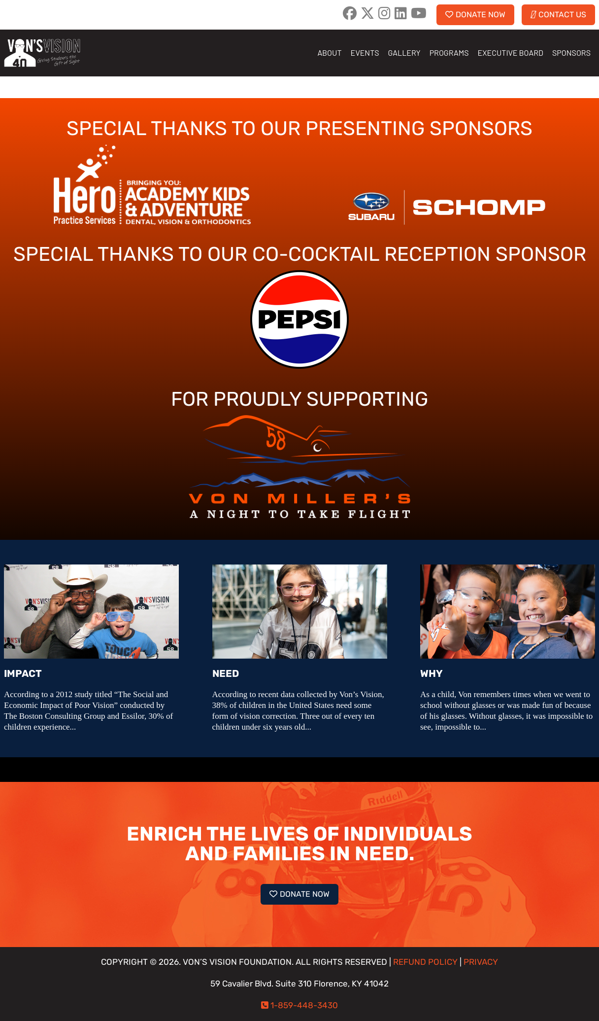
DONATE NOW (475, 14)
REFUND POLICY (425, 962)
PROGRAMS (449, 52)
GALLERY (404, 52)
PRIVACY (481, 962)
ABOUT (329, 52)
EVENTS (365, 52)
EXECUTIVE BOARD (510, 52)
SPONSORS (571, 52)
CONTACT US (558, 14)
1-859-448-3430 (304, 1005)
